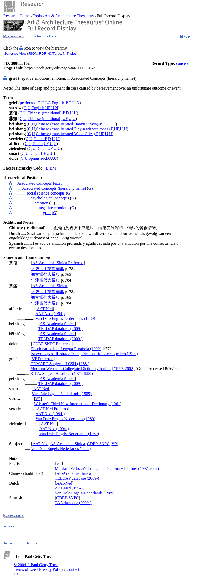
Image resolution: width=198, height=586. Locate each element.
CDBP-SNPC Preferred (51, 344)
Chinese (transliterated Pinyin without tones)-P (74, 129)
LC (48, 103)
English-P (59, 103)
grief (47, 213)
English (37, 108)
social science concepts (46, 193)
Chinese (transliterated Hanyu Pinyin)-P (69, 124)
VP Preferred (42, 359)
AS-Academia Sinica (49, 286)
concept (182, 63)
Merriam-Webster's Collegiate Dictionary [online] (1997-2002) (82, 368)
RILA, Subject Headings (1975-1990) (61, 373)
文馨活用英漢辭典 (47, 269)
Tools (37, 16)
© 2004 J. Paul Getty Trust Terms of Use (36, 567)
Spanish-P (37, 158)
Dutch (37, 143)
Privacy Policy (51, 569)
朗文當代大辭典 (45, 274)
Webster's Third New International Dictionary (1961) (77, 404)
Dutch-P (40, 139)
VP (37, 399)
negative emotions (54, 208)
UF (47, 108)
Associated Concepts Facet (39, 183)
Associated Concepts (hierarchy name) (54, 188)
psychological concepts (50, 198)
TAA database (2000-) (73, 503)
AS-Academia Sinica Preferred (57, 263)
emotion (41, 203)
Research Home (17, 16)
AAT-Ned (45, 309)
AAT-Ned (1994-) (50, 313)
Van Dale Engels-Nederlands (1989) (65, 318)
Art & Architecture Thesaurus (69, 16)
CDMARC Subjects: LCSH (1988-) (59, 364)
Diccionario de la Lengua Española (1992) (66, 349)
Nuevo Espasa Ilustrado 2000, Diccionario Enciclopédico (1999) (84, 353)
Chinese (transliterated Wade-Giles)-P (67, 134)
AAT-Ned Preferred (53, 409)
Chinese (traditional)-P (46, 113)
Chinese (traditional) (45, 118)
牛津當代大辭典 (45, 280)
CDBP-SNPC (98, 443)
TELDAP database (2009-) (60, 328)
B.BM (51, 168)
